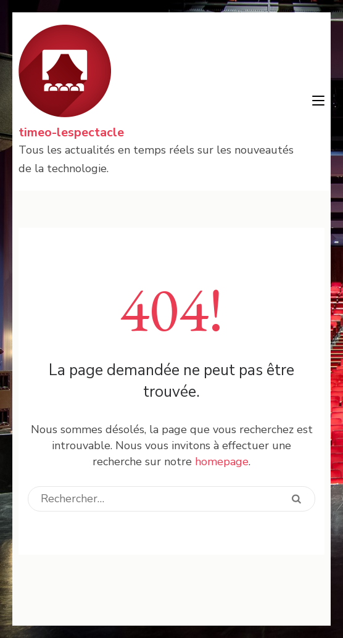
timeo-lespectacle (71, 132)
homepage (222, 461)
